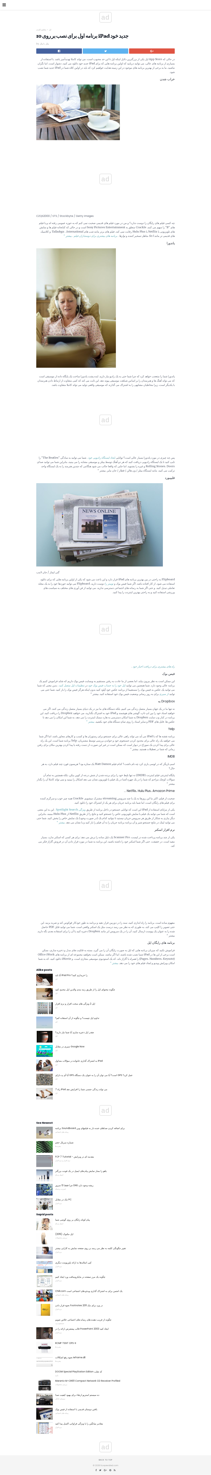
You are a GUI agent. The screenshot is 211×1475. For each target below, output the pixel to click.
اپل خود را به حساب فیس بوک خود (106, 685)
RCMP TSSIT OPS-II (65, 1343)
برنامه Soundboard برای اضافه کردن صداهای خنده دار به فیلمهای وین (90, 1128)
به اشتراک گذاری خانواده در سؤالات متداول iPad (79, 1060)
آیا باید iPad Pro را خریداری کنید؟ (71, 975)
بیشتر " (68, 235)
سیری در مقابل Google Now (69, 1046)
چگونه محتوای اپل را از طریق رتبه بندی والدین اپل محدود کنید (85, 989)
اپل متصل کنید (67, 685)
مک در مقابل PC (63, 1199)
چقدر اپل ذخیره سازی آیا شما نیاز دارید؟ (74, 1032)
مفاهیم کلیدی (41, 29)
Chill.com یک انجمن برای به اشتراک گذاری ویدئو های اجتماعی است (88, 1291)
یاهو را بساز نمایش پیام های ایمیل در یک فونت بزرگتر (81, 1171)
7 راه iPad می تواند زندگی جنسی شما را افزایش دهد (81, 1089)
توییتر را (109, 583)
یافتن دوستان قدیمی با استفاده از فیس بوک (76, 1409)
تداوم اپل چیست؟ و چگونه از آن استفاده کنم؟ (77, 1018)
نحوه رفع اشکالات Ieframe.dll (70, 1357)
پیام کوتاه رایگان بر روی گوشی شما (72, 1219)
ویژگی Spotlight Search (71, 809)
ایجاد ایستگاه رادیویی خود (101, 457)
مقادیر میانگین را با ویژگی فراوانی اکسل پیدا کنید (79, 1423)
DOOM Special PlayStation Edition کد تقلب (78, 1371)
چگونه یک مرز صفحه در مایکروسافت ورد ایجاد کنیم (80, 1277)
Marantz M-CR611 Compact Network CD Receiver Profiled (87, 1380)
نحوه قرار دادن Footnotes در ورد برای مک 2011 (79, 1305)
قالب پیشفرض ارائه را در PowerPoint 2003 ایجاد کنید (82, 1328)
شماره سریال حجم (64, 1142)
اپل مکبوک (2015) (64, 1234)
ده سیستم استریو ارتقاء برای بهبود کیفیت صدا (77, 1395)
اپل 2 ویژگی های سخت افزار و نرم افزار (75, 1003)
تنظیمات (79, 685)
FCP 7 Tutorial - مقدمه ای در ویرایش (74, 1156)
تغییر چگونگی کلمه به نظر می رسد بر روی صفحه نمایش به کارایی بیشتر (90, 1248)
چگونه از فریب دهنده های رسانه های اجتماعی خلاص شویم (83, 1319)
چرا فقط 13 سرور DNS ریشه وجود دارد (74, 1185)
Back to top (105, 1460)
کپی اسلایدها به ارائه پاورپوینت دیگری (73, 1262)
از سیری (164, 694)
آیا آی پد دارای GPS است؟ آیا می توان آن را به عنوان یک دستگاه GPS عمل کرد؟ (94, 1075)
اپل (50, 29)
